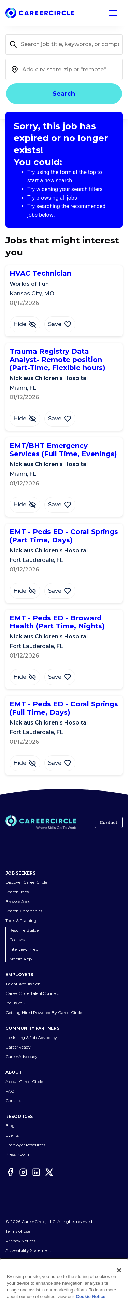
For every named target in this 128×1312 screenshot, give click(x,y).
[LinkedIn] (36, 1172)
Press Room (17, 1154)
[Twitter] (49, 1172)
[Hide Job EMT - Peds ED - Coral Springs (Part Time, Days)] (25, 591)
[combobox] (64, 69)
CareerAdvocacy (21, 1056)
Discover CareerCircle (26, 882)
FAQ (10, 1091)
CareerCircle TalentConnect (32, 993)
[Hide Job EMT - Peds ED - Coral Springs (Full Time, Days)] (25, 763)
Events (12, 1135)
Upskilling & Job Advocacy (31, 1037)
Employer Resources (25, 1144)
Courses (17, 939)
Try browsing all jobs (52, 197)
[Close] (119, 1270)
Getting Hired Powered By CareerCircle (43, 1012)
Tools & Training (21, 920)
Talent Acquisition (23, 983)
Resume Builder (24, 930)
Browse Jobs (17, 901)
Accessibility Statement (28, 1250)
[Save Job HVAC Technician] (59, 324)
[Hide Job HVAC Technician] (25, 324)
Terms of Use (17, 1231)
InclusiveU (15, 1002)
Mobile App (20, 958)
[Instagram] (23, 1172)
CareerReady (18, 1047)
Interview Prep (23, 949)
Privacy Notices (20, 1240)
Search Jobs (17, 891)
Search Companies (23, 911)
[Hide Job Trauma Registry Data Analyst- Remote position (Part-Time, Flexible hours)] (25, 419)
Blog (10, 1125)
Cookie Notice (90, 1296)
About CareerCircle (24, 1081)
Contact (108, 822)
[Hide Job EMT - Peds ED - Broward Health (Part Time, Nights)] (25, 677)
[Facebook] (10, 1172)
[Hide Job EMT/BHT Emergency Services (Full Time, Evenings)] (25, 505)
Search (64, 93)
